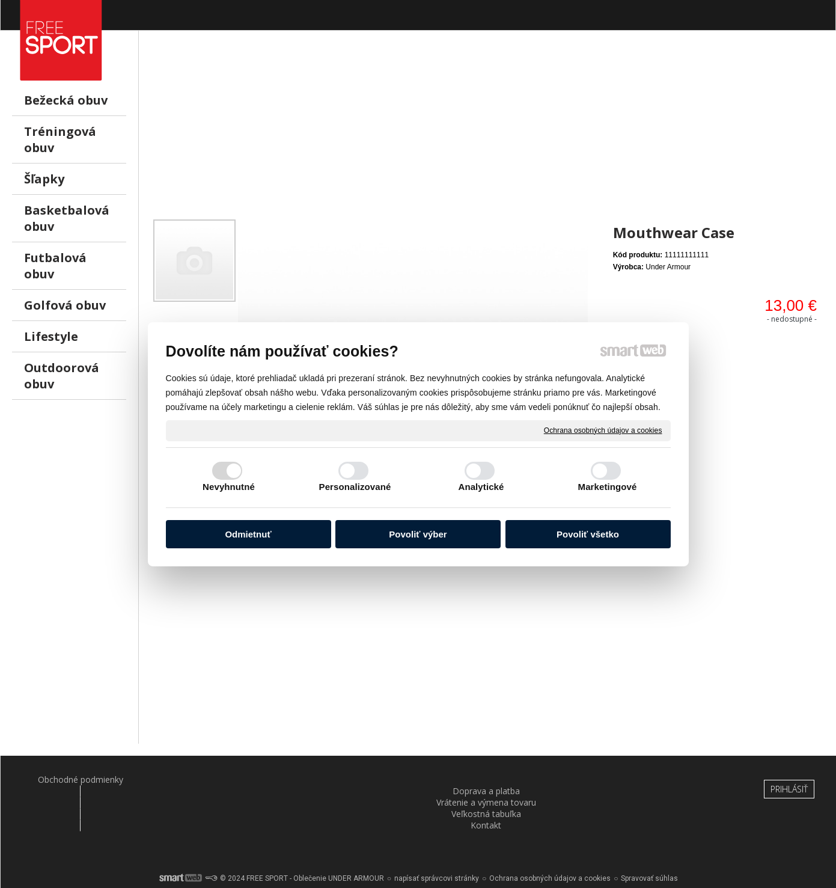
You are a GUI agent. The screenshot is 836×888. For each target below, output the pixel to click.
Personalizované (355, 487)
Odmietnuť (248, 534)
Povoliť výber (418, 534)
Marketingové (607, 487)
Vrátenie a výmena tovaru (349, 779)
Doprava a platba (211, 779)
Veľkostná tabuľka (487, 779)
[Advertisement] (487, 133)
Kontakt (626, 779)
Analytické (481, 487)
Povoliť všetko (588, 534)
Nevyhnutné (229, 487)
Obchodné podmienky (72, 779)
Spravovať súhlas (649, 846)
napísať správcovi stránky (436, 846)
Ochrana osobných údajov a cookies (603, 430)
